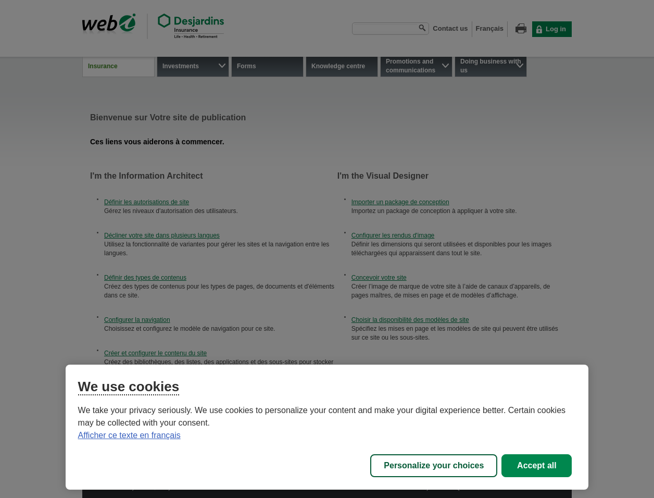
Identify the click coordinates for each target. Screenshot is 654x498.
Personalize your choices (434, 465)
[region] (327, 427)
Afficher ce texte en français (129, 435)
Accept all (537, 465)
